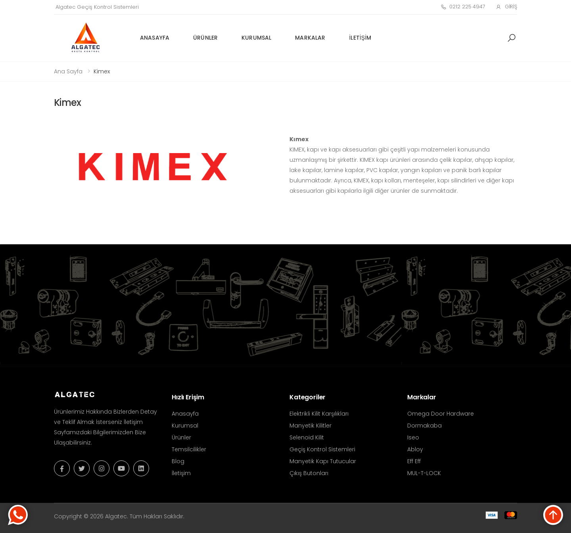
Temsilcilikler (189, 449)
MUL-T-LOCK (424, 473)
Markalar (310, 38)
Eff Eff (414, 461)
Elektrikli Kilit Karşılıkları (319, 414)
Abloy (415, 449)
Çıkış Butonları (308, 473)
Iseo (413, 437)
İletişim (360, 38)
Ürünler (205, 38)
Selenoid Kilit (306, 437)
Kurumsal (256, 38)
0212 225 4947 (463, 6)
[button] (511, 38)
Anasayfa (154, 38)
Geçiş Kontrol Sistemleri (322, 449)
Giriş (506, 6)
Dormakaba (424, 425)
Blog (178, 461)
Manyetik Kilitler (310, 425)
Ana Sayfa (68, 71)
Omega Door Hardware (440, 414)
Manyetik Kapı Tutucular (322, 461)
